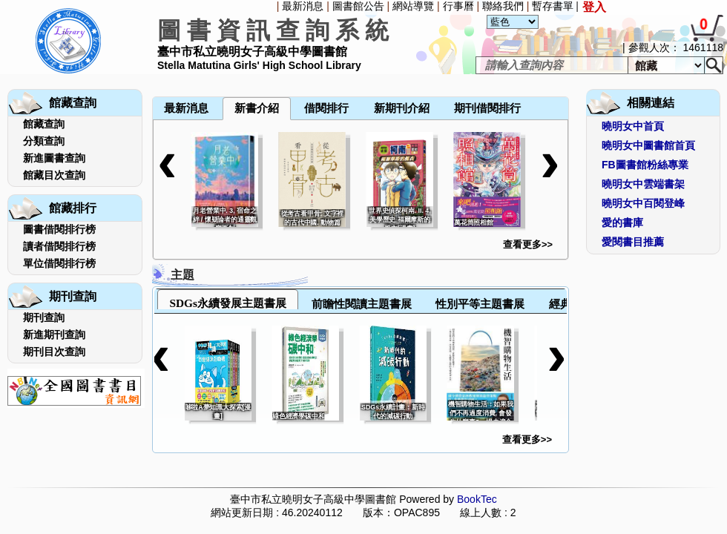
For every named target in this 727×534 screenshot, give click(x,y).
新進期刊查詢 (54, 334)
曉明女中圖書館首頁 (648, 145)
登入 (594, 7)
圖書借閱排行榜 (59, 229)
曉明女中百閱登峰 (643, 203)
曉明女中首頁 (633, 126)
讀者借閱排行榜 (59, 246)
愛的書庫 (622, 222)
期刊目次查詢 (54, 351)
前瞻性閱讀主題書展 (362, 303)
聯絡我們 (503, 6)
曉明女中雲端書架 (643, 184)
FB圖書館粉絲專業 (645, 165)
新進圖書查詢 (54, 158)
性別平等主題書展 (479, 303)
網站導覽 (413, 6)
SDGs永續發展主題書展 (227, 303)
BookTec (477, 499)
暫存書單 (552, 6)
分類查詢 (44, 141)
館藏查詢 (44, 124)
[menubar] (191, 75)
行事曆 (458, 6)
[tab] (227, 299)
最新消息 (302, 6)
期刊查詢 (44, 317)
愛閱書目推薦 (633, 242)
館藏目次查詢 (54, 175)
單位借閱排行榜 (59, 263)
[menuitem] (153, 75)
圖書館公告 (358, 6)
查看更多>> (528, 244)
